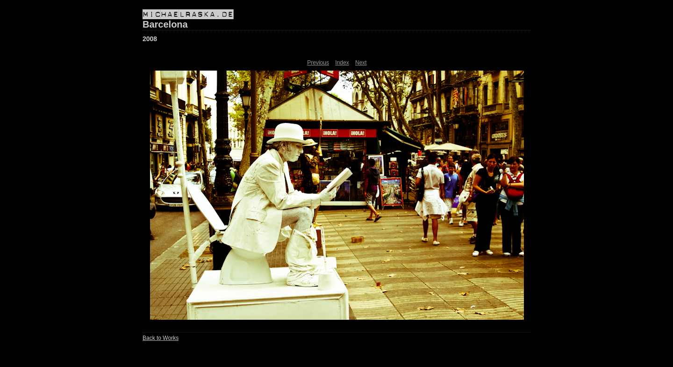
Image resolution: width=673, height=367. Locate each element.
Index (342, 62)
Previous (318, 62)
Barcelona (165, 24)
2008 (150, 39)
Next (361, 62)
